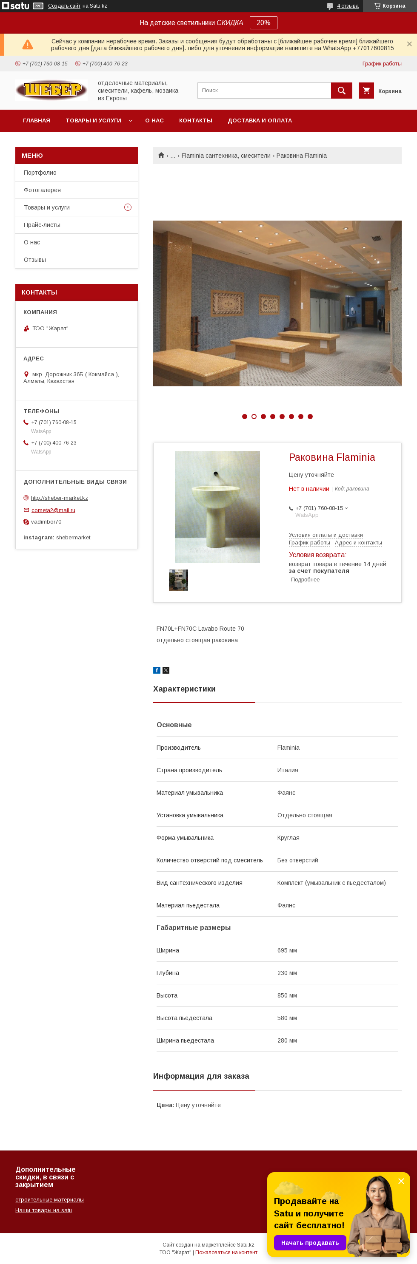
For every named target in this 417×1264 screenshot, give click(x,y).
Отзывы (35, 259)
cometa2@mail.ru (53, 510)
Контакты (195, 120)
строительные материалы (49, 1199)
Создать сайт (64, 6)
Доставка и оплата (260, 120)
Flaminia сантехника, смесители (226, 155)
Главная (36, 120)
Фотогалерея (42, 190)
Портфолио (40, 172)
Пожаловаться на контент (226, 1252)
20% (264, 22)
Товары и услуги (93, 120)
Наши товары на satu (43, 1210)
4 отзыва (348, 6)
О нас (154, 120)
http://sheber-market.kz (59, 498)
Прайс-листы (42, 224)
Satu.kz (245, 1245)
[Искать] (341, 90)
